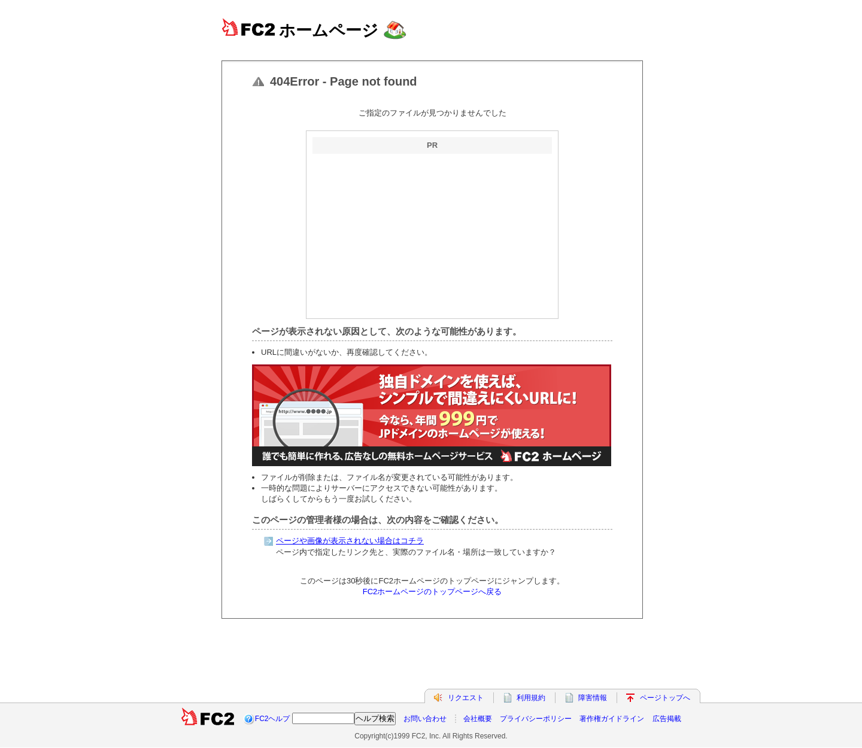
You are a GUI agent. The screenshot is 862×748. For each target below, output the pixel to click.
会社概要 (477, 718)
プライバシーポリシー (536, 718)
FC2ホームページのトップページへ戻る (432, 591)
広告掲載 (666, 718)
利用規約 (531, 698)
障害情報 (592, 698)
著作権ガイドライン (611, 718)
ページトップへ (665, 698)
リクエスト (466, 698)
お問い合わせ (425, 718)
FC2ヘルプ (272, 718)
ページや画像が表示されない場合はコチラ (350, 540)
